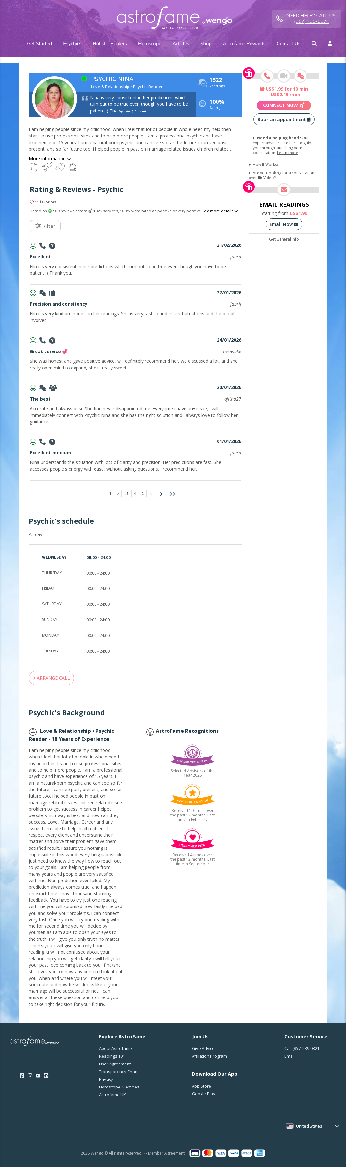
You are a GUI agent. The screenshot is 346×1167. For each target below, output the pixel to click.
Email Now (284, 224)
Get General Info (284, 239)
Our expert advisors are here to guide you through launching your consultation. (283, 145)
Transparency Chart (118, 1071)
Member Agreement (166, 1153)
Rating (216, 105)
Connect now (284, 105)
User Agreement (115, 1064)
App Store (201, 1086)
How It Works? (265, 164)
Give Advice (203, 1048)
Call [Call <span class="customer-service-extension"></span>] (301, 1048)
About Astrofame (115, 1048)
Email (289, 1056)
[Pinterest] (46, 1076)
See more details (220, 211)
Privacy (106, 1079)
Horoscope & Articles (119, 1087)
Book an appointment (284, 119)
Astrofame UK (112, 1094)
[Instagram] (30, 1076)
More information (50, 158)
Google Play (203, 1094)
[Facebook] (22, 1076)
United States (309, 1126)
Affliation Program (209, 1056)
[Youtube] (38, 1076)
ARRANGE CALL (51, 678)
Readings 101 (112, 1056)
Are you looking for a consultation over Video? (281, 175)
